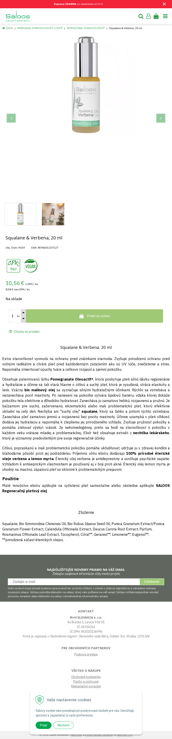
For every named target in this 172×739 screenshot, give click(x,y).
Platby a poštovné (86, 682)
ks (18, 316)
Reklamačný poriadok (86, 686)
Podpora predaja (86, 654)
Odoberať (151, 582)
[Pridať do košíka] (94, 316)
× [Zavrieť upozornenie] (164, 4)
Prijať (43, 725)
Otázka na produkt (24, 332)
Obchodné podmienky (86, 677)
